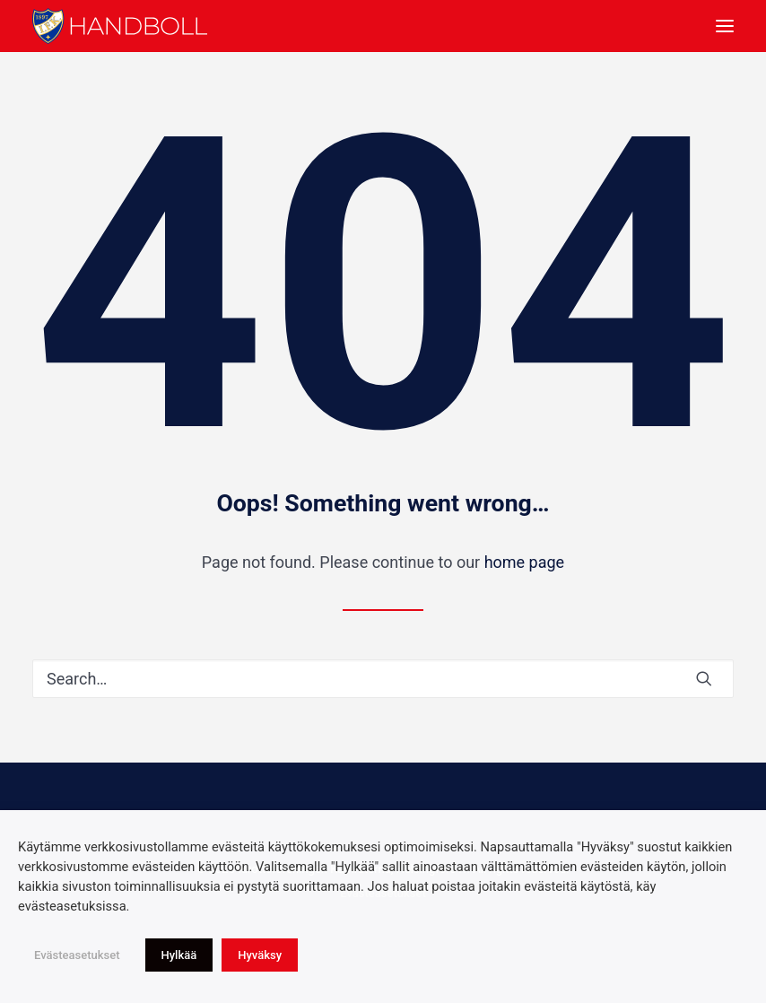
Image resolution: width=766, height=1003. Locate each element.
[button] (724, 26)
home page (524, 562)
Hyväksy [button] (260, 955)
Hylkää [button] (179, 955)
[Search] (383, 678)
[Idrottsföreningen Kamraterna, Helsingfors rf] (119, 26)
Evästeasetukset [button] (77, 955)
